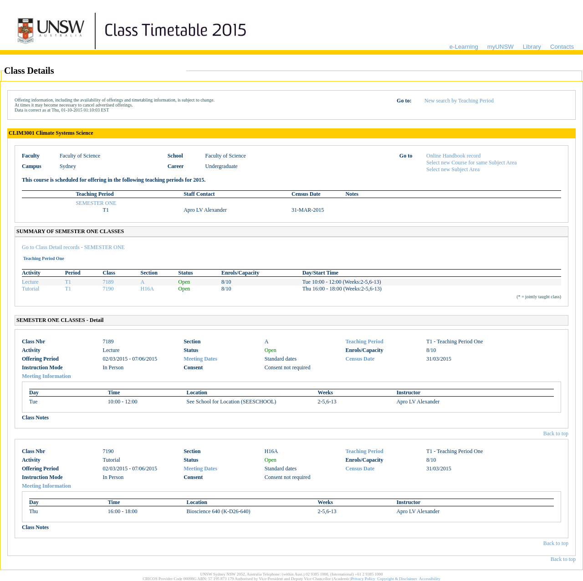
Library (532, 46)
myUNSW (500, 46)
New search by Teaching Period (459, 100)
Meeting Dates (200, 359)
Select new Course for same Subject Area (471, 162)
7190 (108, 288)
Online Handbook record (453, 156)
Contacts (562, 46)
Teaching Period (364, 341)
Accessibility (429, 578)
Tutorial (30, 288)
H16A (146, 288)
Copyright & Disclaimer (397, 578)
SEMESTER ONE (96, 203)
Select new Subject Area (453, 169)
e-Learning (464, 46)
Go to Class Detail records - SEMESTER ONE (73, 247)
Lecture (30, 282)
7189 (108, 282)
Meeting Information (46, 376)
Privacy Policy (363, 578)
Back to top (555, 433)
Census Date (359, 359)
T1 (68, 282)
